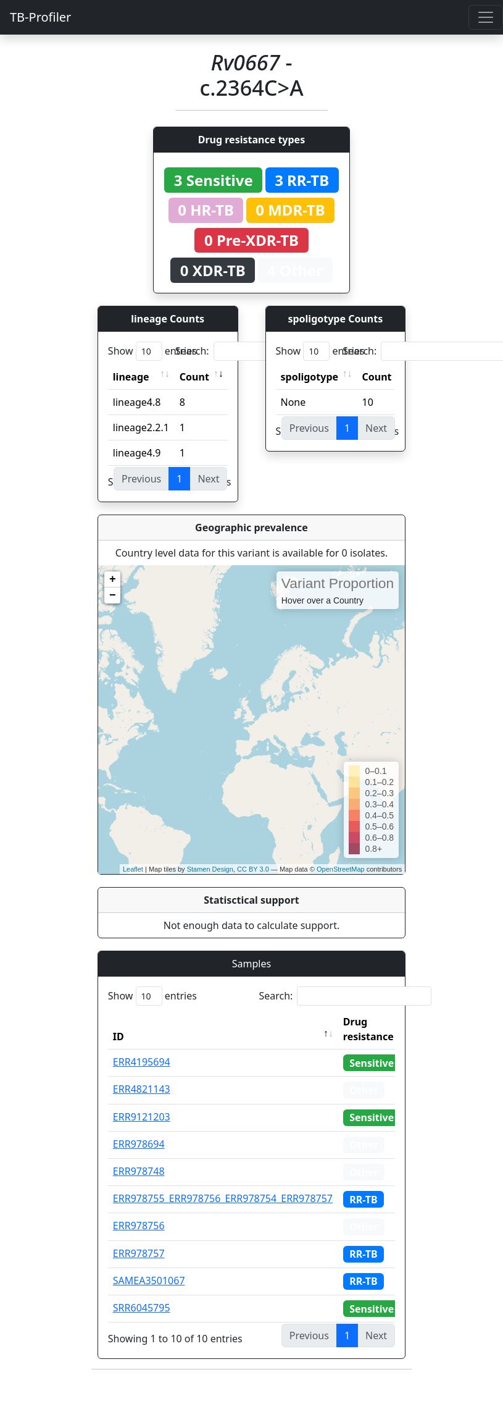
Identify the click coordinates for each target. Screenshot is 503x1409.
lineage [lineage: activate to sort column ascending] (131, 377)
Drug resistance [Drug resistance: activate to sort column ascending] (368, 1029)
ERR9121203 (141, 1117)
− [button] (112, 595)
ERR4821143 (141, 1089)
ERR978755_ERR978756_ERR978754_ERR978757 (223, 1198)
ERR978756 (139, 1225)
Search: (261, 351)
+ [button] (112, 579)
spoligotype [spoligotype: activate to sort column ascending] (310, 377)
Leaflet (133, 869)
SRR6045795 (141, 1307)
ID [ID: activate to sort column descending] (118, 1036)
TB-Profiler (40, 17)
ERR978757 (139, 1253)
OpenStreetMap (341, 869)
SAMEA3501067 (149, 1280)
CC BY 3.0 (253, 869)
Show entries (152, 351)
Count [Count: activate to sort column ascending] (194, 377)
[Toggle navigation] (485, 17)
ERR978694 (139, 1144)
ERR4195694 (141, 1062)
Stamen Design (210, 869)
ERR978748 (139, 1171)
